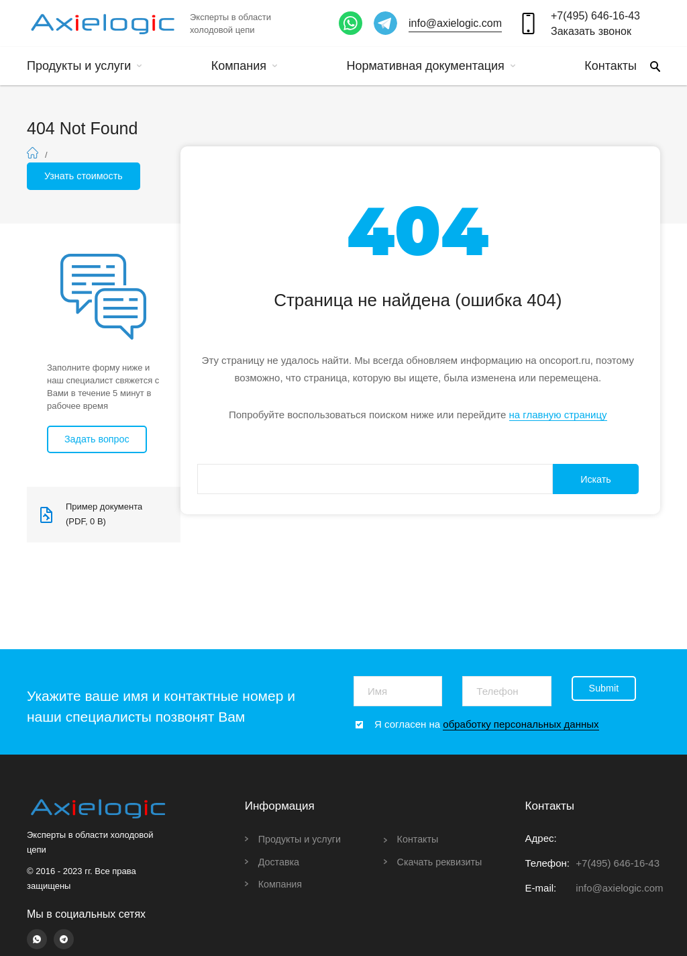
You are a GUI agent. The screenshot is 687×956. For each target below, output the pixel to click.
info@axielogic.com (455, 23)
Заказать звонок (591, 31)
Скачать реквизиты (441, 861)
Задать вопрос (99, 440)
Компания (244, 66)
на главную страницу (558, 416)
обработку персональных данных (520, 724)
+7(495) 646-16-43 (595, 15)
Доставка (279, 861)
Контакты (610, 66)
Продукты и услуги (84, 66)
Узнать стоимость (86, 176)
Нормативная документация (430, 66)
